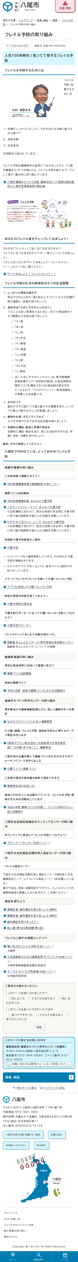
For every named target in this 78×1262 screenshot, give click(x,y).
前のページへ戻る (26, 1088)
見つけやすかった (22, 1015)
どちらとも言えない (44, 998)
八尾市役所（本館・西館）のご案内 (23, 1135)
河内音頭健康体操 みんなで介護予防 (29, 501)
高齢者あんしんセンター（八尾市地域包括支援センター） (40, 642)
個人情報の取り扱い (15, 1231)
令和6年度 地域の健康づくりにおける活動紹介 (36, 690)
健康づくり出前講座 (19, 673)
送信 (39, 1027)
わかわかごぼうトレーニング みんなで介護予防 (35, 522)
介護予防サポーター (19, 625)
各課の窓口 (57, 1135)
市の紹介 (41, 1145)
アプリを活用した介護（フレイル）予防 (29, 587)
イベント (65, 1260)
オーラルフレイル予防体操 (31, 971)
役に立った (18, 998)
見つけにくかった (16, 1019)
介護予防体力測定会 (19, 604)
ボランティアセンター (28, 843)
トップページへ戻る (54, 1088)
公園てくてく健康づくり (21, 768)
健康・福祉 (42, 20)
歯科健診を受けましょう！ (23, 922)
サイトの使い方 (12, 1219)
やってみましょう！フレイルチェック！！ (31, 274)
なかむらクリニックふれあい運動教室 (29, 721)
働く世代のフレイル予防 (30, 946)
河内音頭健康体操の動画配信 (34, 484)
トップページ (26, 20)
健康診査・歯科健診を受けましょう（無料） (32, 909)
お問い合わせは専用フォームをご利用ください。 (41, 1064)
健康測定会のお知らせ (21, 786)
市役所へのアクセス (16, 1145)
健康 (55, 20)
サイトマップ (10, 1213)
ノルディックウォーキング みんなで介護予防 (34, 507)
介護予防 (12, 547)
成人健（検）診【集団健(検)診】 (25, 928)
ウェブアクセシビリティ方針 (19, 1225)
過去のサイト (11, 1237)
